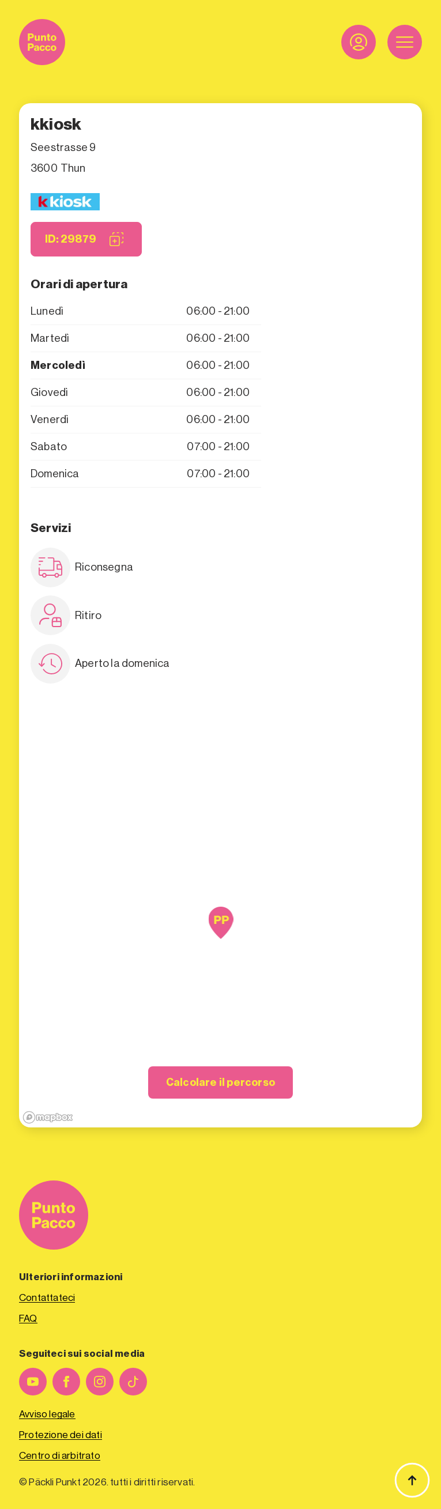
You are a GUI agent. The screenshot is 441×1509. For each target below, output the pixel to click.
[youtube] (33, 1381)
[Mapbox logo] (47, 1117)
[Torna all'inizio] (412, 1480)
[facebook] (66, 1381)
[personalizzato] (133, 1381)
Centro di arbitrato (59, 1456)
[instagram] (100, 1381)
